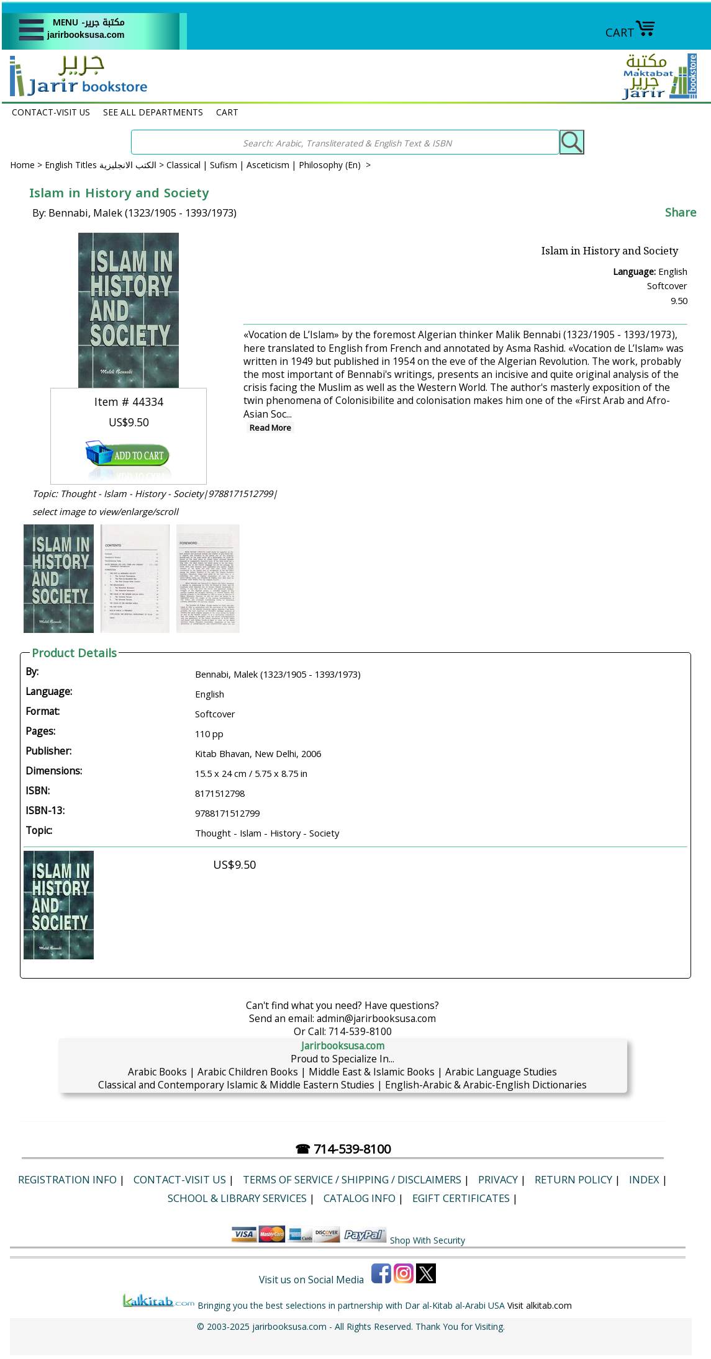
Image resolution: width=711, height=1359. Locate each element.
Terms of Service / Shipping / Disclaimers (352, 1179)
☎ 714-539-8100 (343, 1149)
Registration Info (67, 1179)
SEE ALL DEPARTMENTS (153, 112)
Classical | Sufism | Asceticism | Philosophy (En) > (268, 165)
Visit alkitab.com (539, 1305)
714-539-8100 (360, 1031)
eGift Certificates (461, 1198)
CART (630, 32)
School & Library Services (237, 1198)
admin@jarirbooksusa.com (376, 1018)
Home (22, 165)
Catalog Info (360, 1198)
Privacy (498, 1179)
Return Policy (573, 1179)
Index (644, 1179)
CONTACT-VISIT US (51, 112)
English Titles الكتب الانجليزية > (105, 165)
